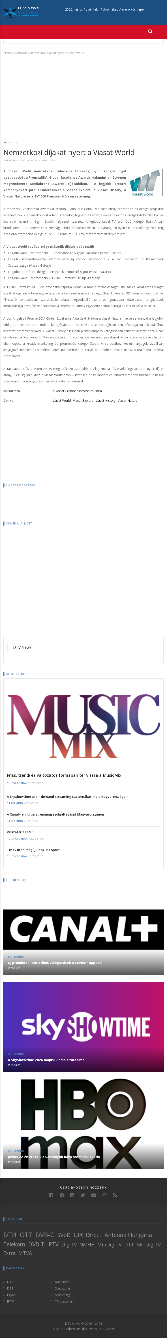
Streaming (15, 803)
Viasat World (62, 400)
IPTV (53, 1244)
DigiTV (69, 1244)
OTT (26, 1234)
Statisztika (62, 1288)
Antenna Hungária (128, 1235)
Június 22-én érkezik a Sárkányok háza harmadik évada (54, 1156)
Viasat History (106, 400)
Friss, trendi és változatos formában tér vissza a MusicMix (64, 775)
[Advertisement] (83, 91)
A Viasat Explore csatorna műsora (77, 391)
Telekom (14, 1244)
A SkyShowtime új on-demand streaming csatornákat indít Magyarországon (67, 796)
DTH (10, 1234)
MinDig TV (109, 1244)
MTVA (25, 1253)
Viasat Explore (83, 400)
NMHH (87, 1244)
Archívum (21, 53)
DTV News (22, 647)
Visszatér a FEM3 (20, 832)
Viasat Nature (127, 400)
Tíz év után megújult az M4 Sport (33, 850)
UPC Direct (87, 1235)
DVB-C (44, 1234)
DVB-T (36, 1244)
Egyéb (11, 1295)
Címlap (8, 53)
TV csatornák (17, 783)
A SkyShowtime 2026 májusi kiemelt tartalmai (46, 1059)
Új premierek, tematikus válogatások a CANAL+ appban (55, 962)
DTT (129, 1244)
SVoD (64, 1235)
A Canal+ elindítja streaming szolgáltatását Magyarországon (55, 814)
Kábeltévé (62, 1282)
